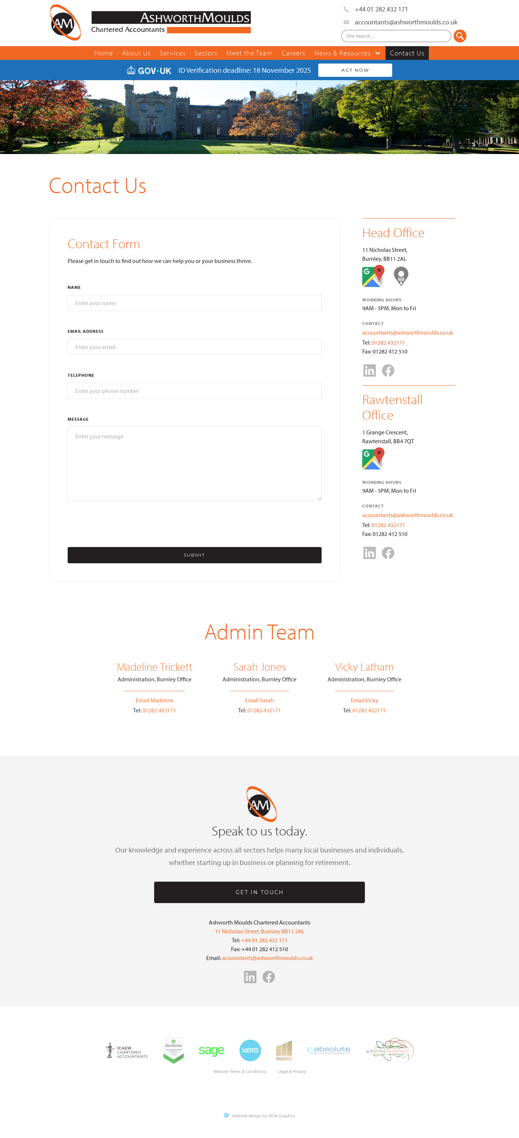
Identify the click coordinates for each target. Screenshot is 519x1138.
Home (103, 52)
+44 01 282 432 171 (264, 940)
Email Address (86, 331)
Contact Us (407, 52)
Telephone (81, 375)
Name (74, 287)
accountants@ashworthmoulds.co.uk (407, 332)
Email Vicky (365, 704)
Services (173, 52)
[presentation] (124, 524)
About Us (136, 52)
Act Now (355, 70)
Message (78, 419)
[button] (348, 53)
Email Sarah (259, 704)
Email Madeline (155, 704)
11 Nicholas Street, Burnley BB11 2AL (260, 931)
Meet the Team (249, 52)
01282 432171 (388, 342)
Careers (293, 52)
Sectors (205, 52)
